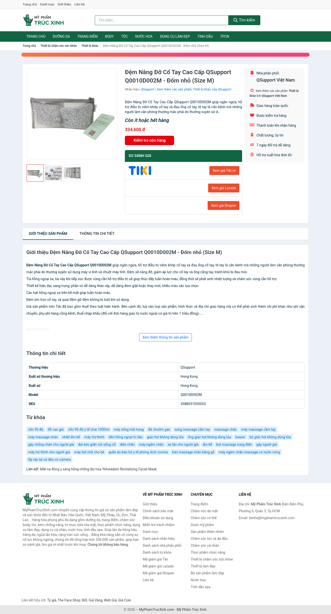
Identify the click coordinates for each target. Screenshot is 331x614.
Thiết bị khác (89, 46)
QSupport (147, 89)
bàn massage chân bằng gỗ (193, 452)
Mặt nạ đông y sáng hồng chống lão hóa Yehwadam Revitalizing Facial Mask (98, 469)
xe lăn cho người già (183, 444)
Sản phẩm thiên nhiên (207, 532)
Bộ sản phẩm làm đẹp (207, 573)
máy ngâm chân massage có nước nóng (249, 452)
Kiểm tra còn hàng (149, 140)
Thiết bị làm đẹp (203, 566)
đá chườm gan (159, 429)
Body (109, 36)
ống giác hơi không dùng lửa (209, 437)
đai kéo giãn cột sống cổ (97, 444)
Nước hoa (144, 36)
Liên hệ (79, 4)
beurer (240, 437)
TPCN (224, 36)
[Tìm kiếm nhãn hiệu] (162, 20)
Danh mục (47, 4)
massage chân (225, 429)
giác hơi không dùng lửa (165, 437)
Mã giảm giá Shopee (158, 573)
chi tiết (97, 233)
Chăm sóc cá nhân (205, 545)
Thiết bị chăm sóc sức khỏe (58, 46)
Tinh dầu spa (201, 587)
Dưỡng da (61, 36)
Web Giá (110, 600)
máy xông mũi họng (129, 429)
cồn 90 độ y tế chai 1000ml (89, 429)
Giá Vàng (95, 600)
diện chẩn (127, 444)
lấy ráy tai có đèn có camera (49, 459)
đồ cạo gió (56, 429)
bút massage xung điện (234, 444)
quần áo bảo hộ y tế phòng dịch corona (138, 452)
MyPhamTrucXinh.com (156, 610)
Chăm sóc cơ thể (204, 518)
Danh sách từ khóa (157, 552)
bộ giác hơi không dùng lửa (270, 437)
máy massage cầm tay (258, 429)
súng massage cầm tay (192, 429)
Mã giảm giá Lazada (158, 566)
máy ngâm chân (151, 444)
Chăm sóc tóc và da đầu (209, 539)
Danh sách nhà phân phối (162, 545)
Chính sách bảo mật (158, 511)
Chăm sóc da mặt (204, 511)
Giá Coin (124, 600)
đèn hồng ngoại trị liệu (126, 437)
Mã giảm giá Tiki (155, 559)
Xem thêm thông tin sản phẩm (165, 337)
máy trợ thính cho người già (49, 452)
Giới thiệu (64, 4)
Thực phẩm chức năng (208, 552)
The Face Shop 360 (72, 600)
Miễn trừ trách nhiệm (159, 525)
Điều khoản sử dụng (158, 518)
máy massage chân (43, 437)
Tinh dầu (205, 36)
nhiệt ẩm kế (71, 437)
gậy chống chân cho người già (51, 444)
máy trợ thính (94, 437)
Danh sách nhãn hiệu (159, 539)
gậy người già (266, 444)
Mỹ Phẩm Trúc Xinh (191, 610)
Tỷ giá (51, 600)
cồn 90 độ (35, 429)
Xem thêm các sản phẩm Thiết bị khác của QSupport (194, 89)
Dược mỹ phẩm (202, 525)
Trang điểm (87, 36)
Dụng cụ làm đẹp (175, 36)
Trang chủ (30, 4)
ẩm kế (207, 444)
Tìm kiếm (244, 20)
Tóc (124, 36)
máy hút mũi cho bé (89, 452)
